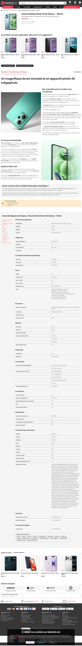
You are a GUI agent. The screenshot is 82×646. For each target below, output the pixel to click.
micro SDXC (54, 342)
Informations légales (6, 242)
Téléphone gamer (54, 538)
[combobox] (23, 3)
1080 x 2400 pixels (55, 286)
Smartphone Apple (30, 590)
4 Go (52, 345)
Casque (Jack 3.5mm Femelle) (58, 365)
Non (52, 274)
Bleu (52, 449)
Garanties (4, 241)
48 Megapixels (55, 356)
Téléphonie (4, 221)
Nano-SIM (53, 247)
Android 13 (53, 398)
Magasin (70, 4)
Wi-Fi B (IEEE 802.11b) (56, 371)
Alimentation (5, 236)
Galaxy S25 (57, 536)
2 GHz (52, 318)
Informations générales (7, 220)
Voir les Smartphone (8, 65)
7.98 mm (53, 440)
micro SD (53, 336)
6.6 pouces (54, 277)
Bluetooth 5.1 (54, 386)
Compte (75, 4)
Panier (80, 4)
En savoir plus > (13, 638)
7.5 (52, 461)
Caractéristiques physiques (6, 238)
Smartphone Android (44, 538)
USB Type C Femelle (56, 368)
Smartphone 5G (26, 538)
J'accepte (30, 642)
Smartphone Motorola (51, 590)
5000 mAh (54, 416)
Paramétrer (42, 642)
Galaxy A (19, 538)
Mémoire (4, 229)
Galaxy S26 (50, 536)
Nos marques (65, 616)
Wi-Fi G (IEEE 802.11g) (56, 377)
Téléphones (6, 10)
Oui (52, 244)
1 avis (31, 18)
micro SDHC (54, 339)
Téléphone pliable (63, 538)
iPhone (18, 536)
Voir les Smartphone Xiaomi (25, 65)
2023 (52, 458)
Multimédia (4, 231)
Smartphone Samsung (10, 590)
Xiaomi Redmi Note (56, 232)
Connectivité (5, 233)
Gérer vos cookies (66, 623)
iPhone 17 (29, 536)
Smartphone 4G (34, 538)
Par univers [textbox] (22, 3)
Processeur (4, 228)
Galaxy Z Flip (63, 536)
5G (52, 250)
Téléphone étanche (21, 540)
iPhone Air (24, 536)
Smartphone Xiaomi (71, 590)
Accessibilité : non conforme (68, 624)
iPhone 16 (35, 536)
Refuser (52, 642)
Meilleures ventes (6, 552)
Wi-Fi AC (53, 383)
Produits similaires (18, 552)
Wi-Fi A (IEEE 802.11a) (56, 374)
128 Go (53, 326)
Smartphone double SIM (32, 540)
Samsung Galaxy (42, 536)
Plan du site (65, 615)
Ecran (3, 226)
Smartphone (14, 10)
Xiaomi (53, 226)
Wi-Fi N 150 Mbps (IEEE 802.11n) (58, 380)
